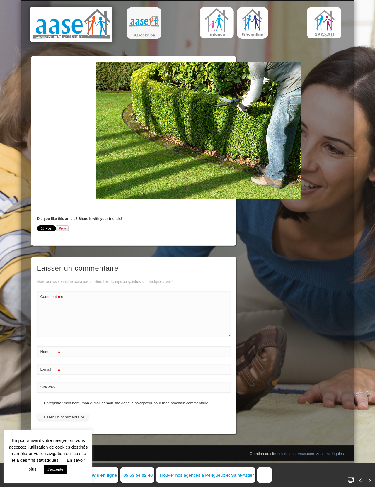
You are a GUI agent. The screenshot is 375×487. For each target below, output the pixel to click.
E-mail (50, 369)
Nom (50, 352)
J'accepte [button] (55, 469)
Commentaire (50, 297)
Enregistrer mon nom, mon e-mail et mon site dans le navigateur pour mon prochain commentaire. (126, 403)
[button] (144, 23)
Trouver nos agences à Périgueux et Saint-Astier (206, 475)
